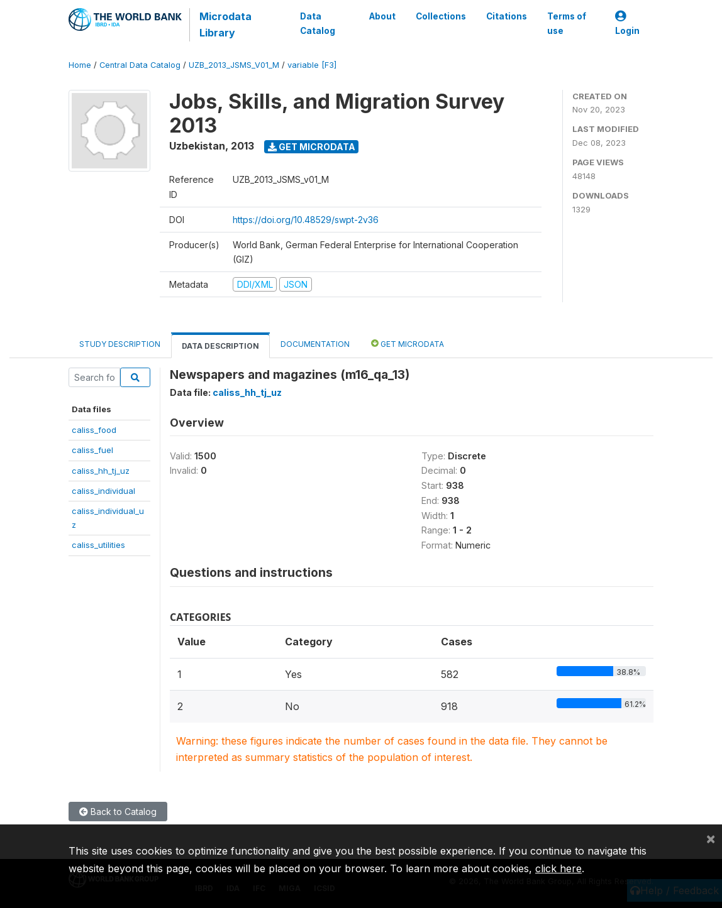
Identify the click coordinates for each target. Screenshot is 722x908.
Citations (506, 16)
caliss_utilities (98, 545)
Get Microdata (311, 146)
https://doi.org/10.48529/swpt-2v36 (306, 219)
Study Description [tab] (119, 344)
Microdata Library (225, 24)
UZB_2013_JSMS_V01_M (234, 65)
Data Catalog (317, 23)
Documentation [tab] (315, 344)
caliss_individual (103, 491)
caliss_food (94, 430)
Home (80, 65)
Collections (441, 16)
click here (558, 868)
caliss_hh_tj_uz (101, 471)
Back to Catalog (118, 811)
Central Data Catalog (140, 65)
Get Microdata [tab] (407, 343)
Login (627, 23)
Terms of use (566, 23)
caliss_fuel (92, 450)
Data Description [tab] (220, 346)
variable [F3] (311, 65)
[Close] (711, 838)
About (382, 16)
